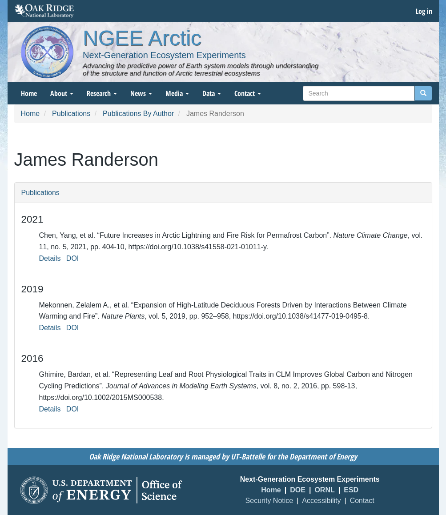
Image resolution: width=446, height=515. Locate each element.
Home (29, 93)
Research (102, 93)
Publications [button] (40, 192)
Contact (247, 93)
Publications (71, 113)
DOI (72, 258)
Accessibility (321, 500)
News (141, 93)
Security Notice (269, 500)
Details (50, 258)
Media (177, 93)
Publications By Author (138, 113)
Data (211, 93)
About (61, 93)
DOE (297, 490)
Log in (424, 11)
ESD (351, 490)
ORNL (324, 490)
